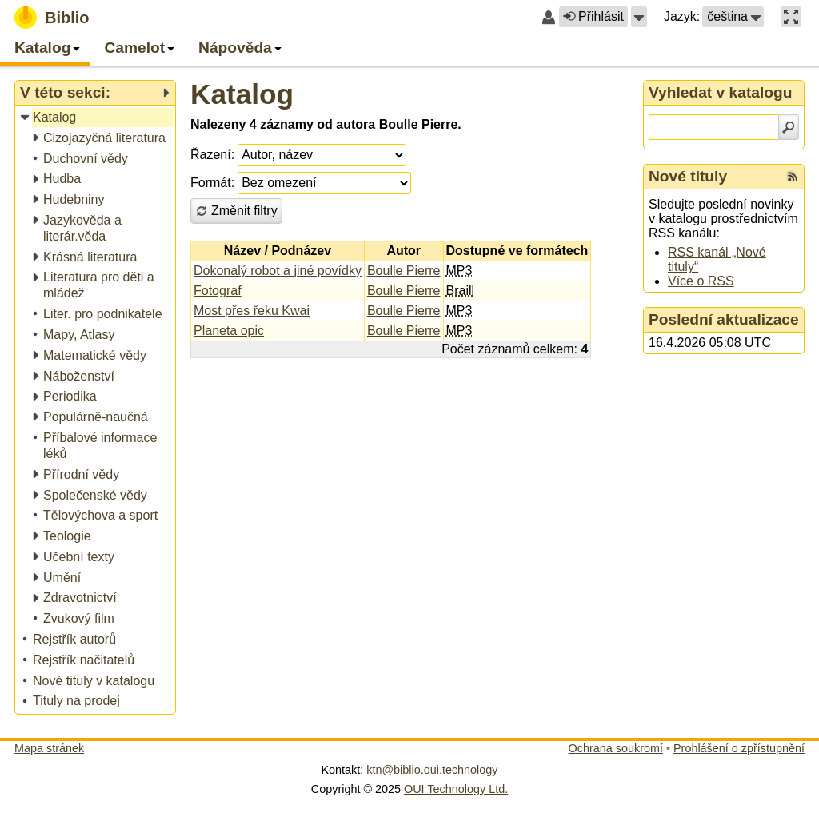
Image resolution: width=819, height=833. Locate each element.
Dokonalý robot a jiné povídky (278, 270)
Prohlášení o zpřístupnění (739, 748)
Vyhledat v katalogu (721, 92)
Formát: (212, 182)
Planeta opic (229, 330)
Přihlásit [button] (593, 16)
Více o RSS (701, 281)
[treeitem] (96, 118)
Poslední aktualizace (724, 319)
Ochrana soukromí (616, 748)
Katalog (242, 94)
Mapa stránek (49, 748)
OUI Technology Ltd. (456, 789)
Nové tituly (688, 176)
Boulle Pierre (404, 270)
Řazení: (212, 154)
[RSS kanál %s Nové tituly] (792, 176)
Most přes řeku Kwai (252, 310)
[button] (639, 16)
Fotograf (218, 290)
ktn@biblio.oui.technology (431, 769)
